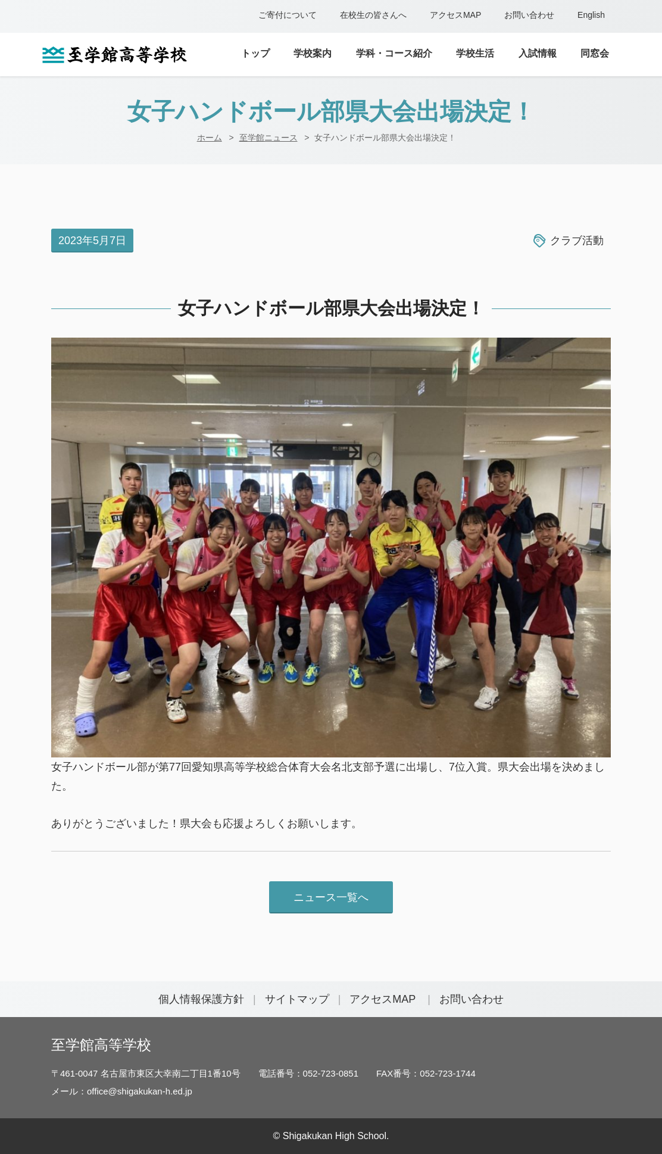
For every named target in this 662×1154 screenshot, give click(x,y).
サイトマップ (297, 999)
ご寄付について (287, 15)
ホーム (209, 137)
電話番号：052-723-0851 (308, 1073)
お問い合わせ (529, 15)
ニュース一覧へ (331, 897)
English (591, 15)
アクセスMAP (455, 15)
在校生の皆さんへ (373, 15)
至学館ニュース (268, 137)
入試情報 (538, 53)
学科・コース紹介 (394, 53)
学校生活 (475, 53)
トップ (255, 53)
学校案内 (312, 53)
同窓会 (594, 53)
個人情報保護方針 (201, 999)
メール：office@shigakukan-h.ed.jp (121, 1091)
